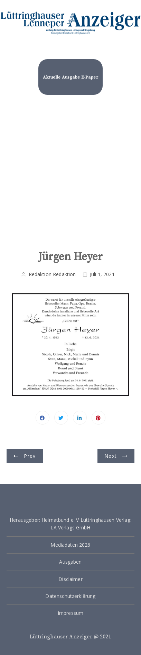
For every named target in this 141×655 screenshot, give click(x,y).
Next (110, 456)
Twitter (61, 418)
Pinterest (98, 418)
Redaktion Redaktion (52, 274)
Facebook (42, 418)
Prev (30, 456)
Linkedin (80, 418)
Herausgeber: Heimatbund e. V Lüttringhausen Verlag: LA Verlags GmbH (70, 524)
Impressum (70, 613)
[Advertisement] (70, 176)
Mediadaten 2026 (70, 545)
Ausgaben (70, 561)
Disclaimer (70, 579)
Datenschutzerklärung (70, 596)
